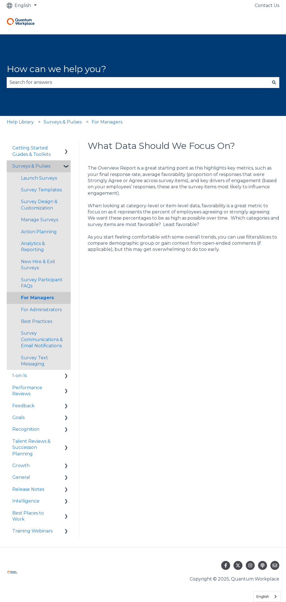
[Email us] (274, 565)
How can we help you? (56, 68)
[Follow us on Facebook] (225, 565)
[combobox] (138, 82)
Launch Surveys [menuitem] (39, 178)
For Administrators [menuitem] (41, 309)
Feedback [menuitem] (23, 405)
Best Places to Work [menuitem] (28, 516)
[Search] (274, 82)
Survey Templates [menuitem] (41, 189)
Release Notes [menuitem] (28, 489)
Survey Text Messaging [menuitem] (34, 361)
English (262, 596)
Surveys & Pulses (63, 122)
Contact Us (267, 5)
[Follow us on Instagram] (250, 565)
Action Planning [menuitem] (39, 231)
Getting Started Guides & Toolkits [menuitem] (31, 151)
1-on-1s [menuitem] (19, 375)
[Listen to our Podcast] (262, 565)
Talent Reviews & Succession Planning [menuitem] (31, 447)
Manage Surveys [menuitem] (39, 219)
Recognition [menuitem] (25, 429)
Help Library (20, 122)
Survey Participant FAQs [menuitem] (42, 283)
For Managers (107, 122)
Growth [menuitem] (21, 465)
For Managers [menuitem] (37, 297)
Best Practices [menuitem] (36, 321)
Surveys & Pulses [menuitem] (31, 166)
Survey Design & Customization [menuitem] (39, 204)
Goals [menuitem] (18, 417)
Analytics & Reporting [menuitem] (33, 246)
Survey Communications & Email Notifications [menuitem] (42, 339)
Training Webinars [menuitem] (32, 531)
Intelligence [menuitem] (25, 501)
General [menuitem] (21, 477)
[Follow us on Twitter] (237, 565)
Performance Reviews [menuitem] (27, 390)
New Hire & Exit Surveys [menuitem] (38, 264)
